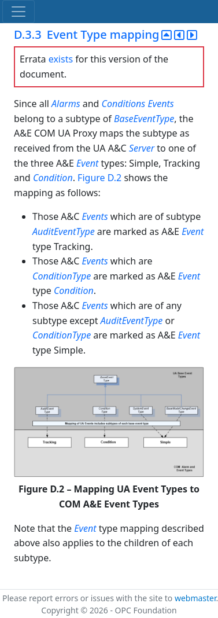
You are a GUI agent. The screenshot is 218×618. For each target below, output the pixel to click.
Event (87, 163)
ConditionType (61, 276)
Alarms (65, 103)
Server (141, 148)
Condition (53, 177)
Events (160, 103)
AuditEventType (63, 231)
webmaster (195, 598)
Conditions (124, 103)
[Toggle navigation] (18, 11)
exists (61, 59)
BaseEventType (144, 118)
